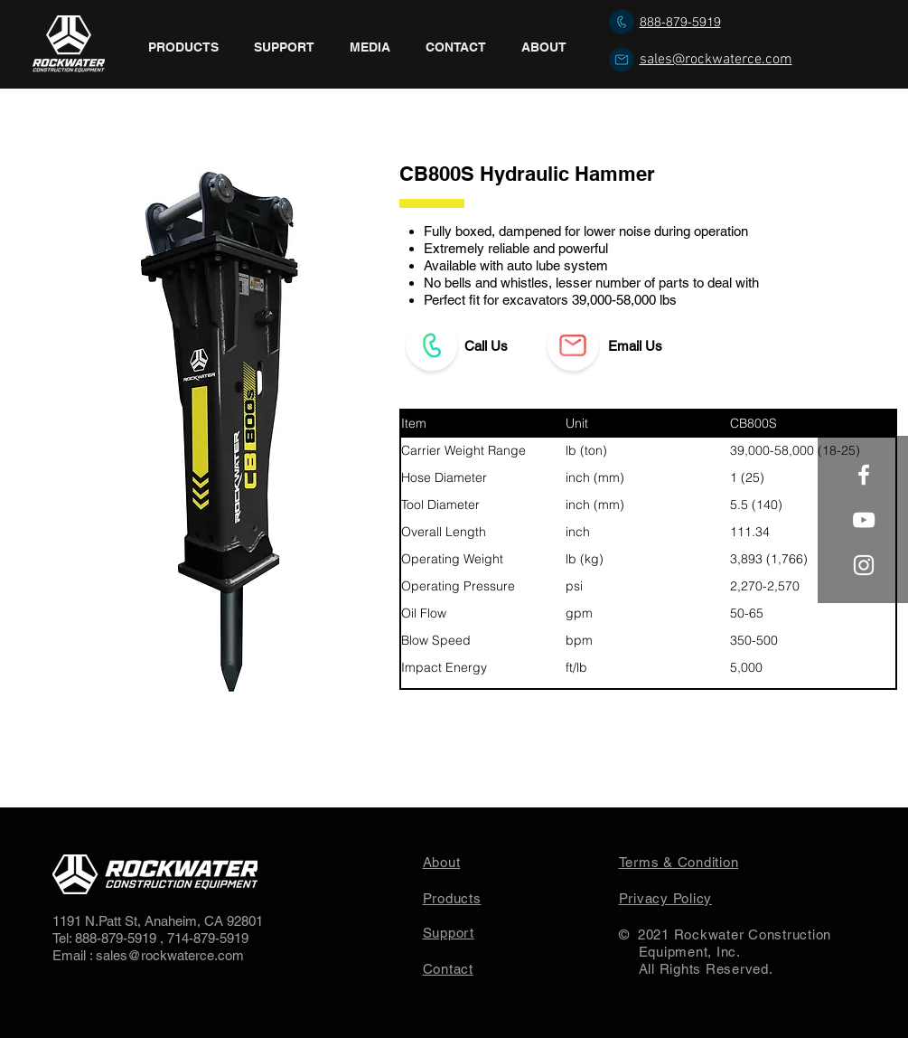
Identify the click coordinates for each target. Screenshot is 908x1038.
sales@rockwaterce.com (716, 60)
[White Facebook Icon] (863, 474)
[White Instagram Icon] (863, 565)
